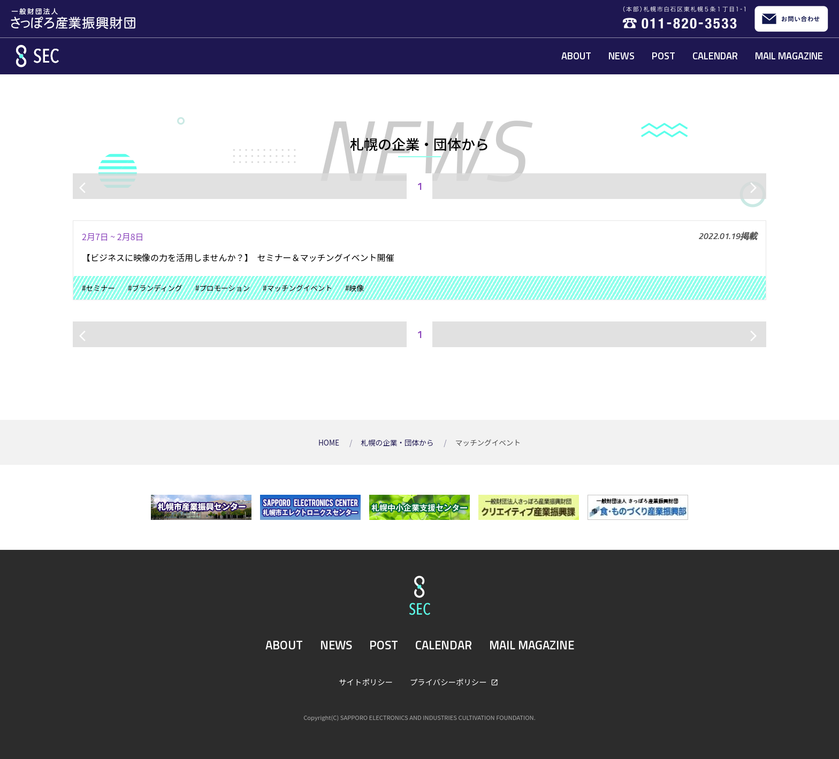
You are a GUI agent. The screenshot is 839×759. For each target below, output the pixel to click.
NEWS (621, 55)
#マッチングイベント (297, 287)
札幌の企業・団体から (398, 442)
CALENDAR (715, 55)
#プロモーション (222, 287)
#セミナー (98, 287)
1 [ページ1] (420, 186)
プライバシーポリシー (449, 681)
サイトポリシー (366, 681)
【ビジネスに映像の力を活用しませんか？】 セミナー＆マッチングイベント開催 (238, 257)
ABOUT (576, 55)
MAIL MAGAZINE (789, 55)
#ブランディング (155, 287)
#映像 (354, 287)
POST (663, 55)
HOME (329, 442)
